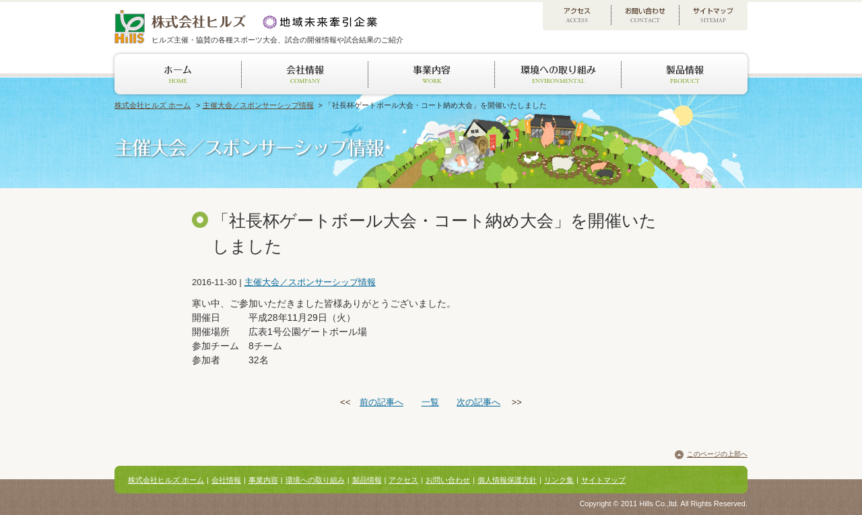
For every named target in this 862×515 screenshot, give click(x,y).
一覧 (430, 402)
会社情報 (226, 480)
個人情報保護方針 (507, 480)
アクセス (403, 480)
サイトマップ (603, 480)
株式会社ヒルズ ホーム (152, 105)
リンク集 (559, 480)
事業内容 (263, 480)
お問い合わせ (448, 480)
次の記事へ (478, 402)
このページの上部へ (717, 454)
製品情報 (367, 480)
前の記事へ (381, 402)
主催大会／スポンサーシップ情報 (258, 105)
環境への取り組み (315, 480)
